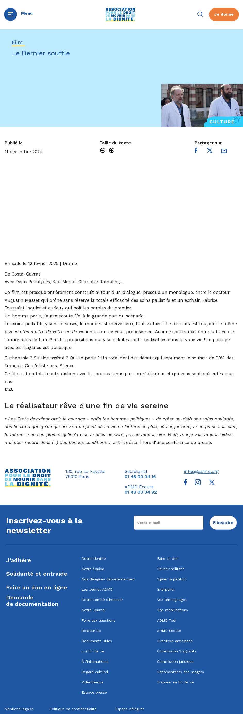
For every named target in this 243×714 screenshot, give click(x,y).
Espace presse (94, 692)
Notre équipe (93, 569)
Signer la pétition (172, 579)
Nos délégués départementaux (108, 579)
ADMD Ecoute (169, 631)
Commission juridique (175, 661)
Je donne (224, 14)
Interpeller (166, 589)
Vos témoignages (172, 600)
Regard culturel (95, 672)
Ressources (91, 631)
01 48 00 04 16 (140, 476)
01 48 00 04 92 (141, 492)
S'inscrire (223, 522)
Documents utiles (97, 641)
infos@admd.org (201, 471)
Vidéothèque (92, 682)
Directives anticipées (175, 641)
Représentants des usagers (180, 672)
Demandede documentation (32, 600)
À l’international (95, 661)
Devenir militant (170, 569)
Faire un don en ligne (36, 587)
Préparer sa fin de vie (175, 682)
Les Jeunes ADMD (97, 589)
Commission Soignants (176, 651)
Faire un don (168, 558)
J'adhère (18, 560)
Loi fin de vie (93, 651)
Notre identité (94, 558)
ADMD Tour (167, 620)
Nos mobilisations (172, 610)
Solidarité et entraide (36, 574)
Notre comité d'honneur (102, 600)
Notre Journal (94, 610)
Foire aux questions (98, 620)
